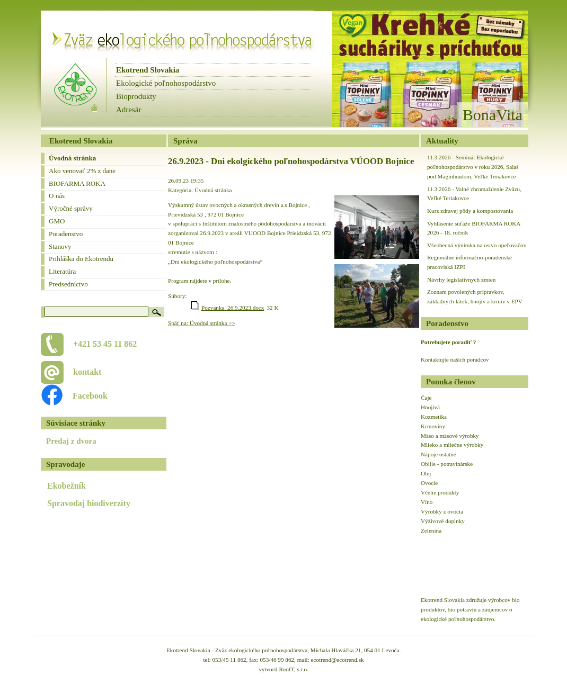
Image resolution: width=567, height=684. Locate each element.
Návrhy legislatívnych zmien (461, 279)
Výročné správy (71, 208)
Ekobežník (66, 485)
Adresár (128, 109)
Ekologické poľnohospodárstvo (166, 83)
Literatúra (62, 271)
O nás (57, 196)
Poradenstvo (66, 234)
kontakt (87, 371)
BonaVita (492, 114)
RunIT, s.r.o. (293, 669)
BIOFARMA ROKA (77, 183)
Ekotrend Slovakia (147, 70)
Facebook (84, 395)
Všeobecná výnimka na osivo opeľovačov (476, 245)
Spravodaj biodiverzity (88, 503)
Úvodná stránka (72, 158)
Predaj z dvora (71, 441)
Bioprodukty (136, 96)
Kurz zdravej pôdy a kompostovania (470, 211)
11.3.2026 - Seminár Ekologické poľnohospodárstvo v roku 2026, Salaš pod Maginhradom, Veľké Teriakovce (473, 166)
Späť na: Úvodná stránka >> (201, 323)
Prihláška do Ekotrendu (81, 259)
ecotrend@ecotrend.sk (337, 659)
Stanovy (60, 246)
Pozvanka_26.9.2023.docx (232, 307)
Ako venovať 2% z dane (82, 171)
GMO (57, 221)
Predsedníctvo (68, 284)
